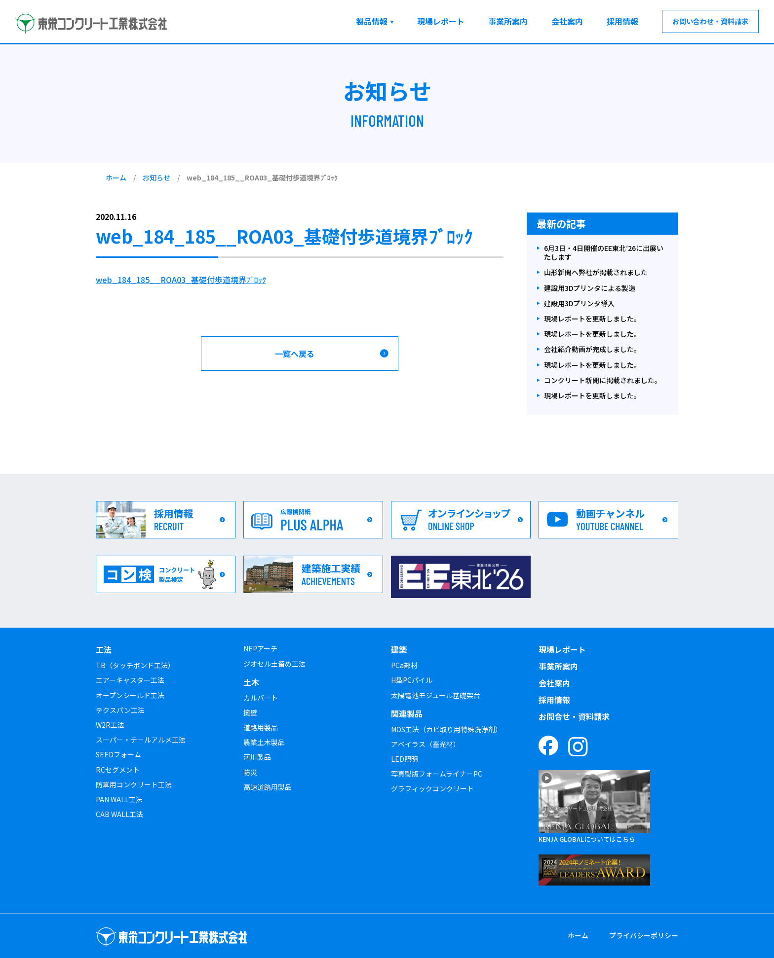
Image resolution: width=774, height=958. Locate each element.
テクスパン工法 (120, 710)
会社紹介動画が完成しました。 (592, 349)
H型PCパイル (411, 680)
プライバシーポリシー (643, 935)
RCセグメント (118, 770)
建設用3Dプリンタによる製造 (589, 288)
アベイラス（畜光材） (425, 744)
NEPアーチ (260, 648)
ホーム (116, 177)
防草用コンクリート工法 (134, 784)
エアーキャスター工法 (130, 680)
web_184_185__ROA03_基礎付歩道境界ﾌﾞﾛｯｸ (181, 279)
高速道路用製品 (267, 787)
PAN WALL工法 (119, 799)
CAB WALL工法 (119, 814)
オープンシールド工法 (130, 695)
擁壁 (250, 712)
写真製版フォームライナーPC (436, 774)
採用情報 (622, 21)
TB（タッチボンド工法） (135, 665)
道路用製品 (260, 727)
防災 (250, 772)
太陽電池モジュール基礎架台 (435, 695)
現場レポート (440, 21)
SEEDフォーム (118, 754)
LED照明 (404, 759)
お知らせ (156, 177)
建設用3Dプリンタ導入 (579, 303)
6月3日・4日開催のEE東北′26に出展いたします (603, 253)
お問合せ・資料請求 (574, 716)
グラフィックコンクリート (432, 788)
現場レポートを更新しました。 (592, 318)
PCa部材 (404, 665)
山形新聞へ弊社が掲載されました (596, 272)
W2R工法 (110, 725)
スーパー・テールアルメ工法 (141, 740)
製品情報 (371, 21)
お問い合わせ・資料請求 (710, 21)
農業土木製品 (264, 742)
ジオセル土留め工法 (274, 664)
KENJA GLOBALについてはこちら (587, 839)
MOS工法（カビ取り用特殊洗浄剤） (446, 729)
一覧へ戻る (294, 353)
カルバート (260, 698)
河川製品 (257, 757)
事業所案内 (508, 21)
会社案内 (567, 21)
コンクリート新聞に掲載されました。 (602, 380)
